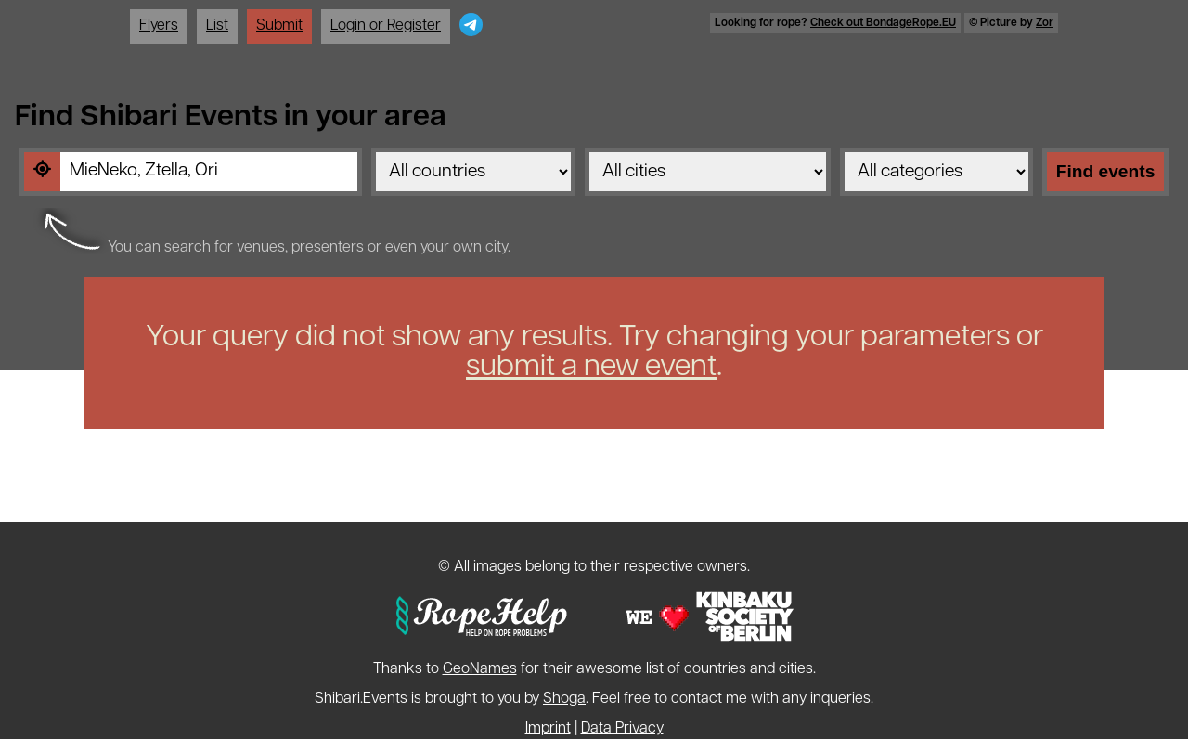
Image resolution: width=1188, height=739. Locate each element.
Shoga (564, 699)
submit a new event (591, 367)
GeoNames (480, 669)
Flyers (158, 26)
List (217, 26)
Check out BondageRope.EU (883, 23)
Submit (279, 26)
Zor (1044, 23)
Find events (1106, 171)
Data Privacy (622, 728)
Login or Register (385, 26)
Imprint (548, 728)
